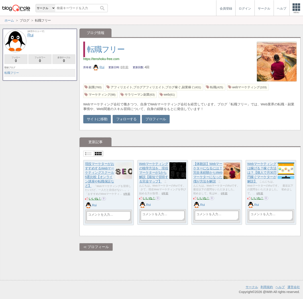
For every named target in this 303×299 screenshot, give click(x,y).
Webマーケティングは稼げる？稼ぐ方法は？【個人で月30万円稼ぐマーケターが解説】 (262, 172)
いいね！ (95, 198)
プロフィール (155, 119)
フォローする (126, 119)
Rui (98, 67)
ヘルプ (280, 287)
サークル (252, 287)
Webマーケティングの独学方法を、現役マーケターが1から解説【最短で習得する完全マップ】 (153, 172)
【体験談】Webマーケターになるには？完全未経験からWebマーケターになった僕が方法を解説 (207, 172)
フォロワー (40, 59)
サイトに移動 (97, 119)
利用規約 (266, 287)
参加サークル (64, 59)
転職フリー (105, 49)
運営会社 (293, 287)
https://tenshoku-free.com (101, 59)
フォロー (16, 59)
